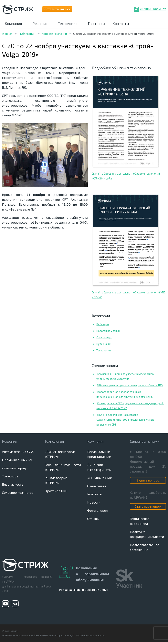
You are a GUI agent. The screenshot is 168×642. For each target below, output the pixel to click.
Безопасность (12, 484)
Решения (40, 23)
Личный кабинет (153, 9)
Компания (13, 23)
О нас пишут (104, 337)
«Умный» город (14, 468)
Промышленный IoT (17, 460)
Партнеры (96, 23)
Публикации (27, 33)
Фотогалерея (97, 510)
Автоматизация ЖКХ (18, 452)
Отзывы (93, 519)
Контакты (120, 23)
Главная (7, 33)
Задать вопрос (148, 480)
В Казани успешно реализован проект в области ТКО (130, 385)
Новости (94, 502)
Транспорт (10, 476)
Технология (67, 23)
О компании (96, 486)
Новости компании (54, 33)
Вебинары (102, 324)
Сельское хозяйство (17, 492)
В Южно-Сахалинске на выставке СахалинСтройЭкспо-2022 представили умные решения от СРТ (125, 419)
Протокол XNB (56, 491)
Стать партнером (148, 506)
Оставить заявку (57, 9)
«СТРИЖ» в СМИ (99, 478)
